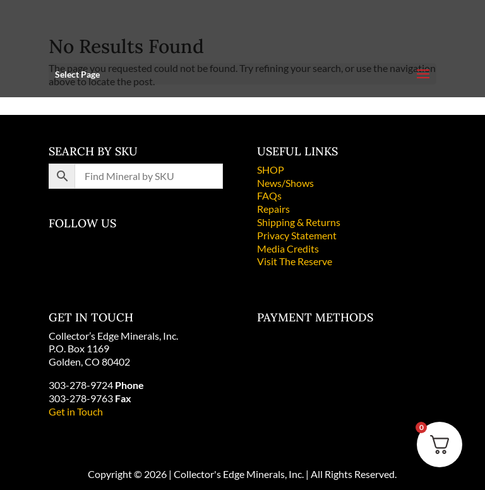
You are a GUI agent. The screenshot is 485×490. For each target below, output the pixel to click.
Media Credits (288, 248)
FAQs (269, 195)
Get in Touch (76, 411)
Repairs (273, 209)
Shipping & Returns (298, 222)
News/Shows (285, 183)
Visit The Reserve (294, 261)
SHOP (270, 170)
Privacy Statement (297, 235)
